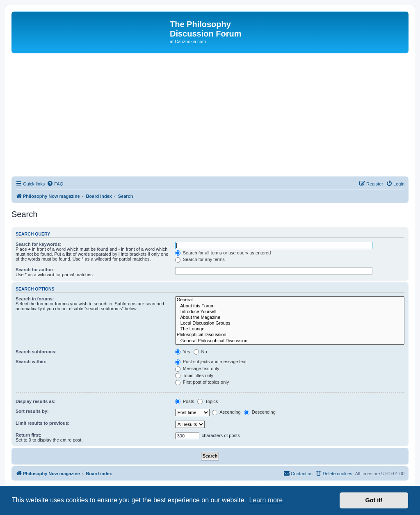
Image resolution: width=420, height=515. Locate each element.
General (290, 300)
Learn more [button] (266, 500)
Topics (207, 401)
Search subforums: (36, 351)
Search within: (31, 361)
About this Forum (290, 306)
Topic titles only (194, 375)
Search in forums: (35, 298)
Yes (182, 351)
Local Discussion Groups (290, 323)
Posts (184, 401)
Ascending (226, 412)
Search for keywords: (39, 244)
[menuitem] (55, 184)
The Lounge (290, 329)
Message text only (197, 368)
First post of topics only (202, 382)
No (200, 351)
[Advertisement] (210, 114)
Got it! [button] (374, 500)
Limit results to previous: (42, 423)
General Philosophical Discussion (290, 341)
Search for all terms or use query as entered (223, 252)
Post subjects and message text (211, 361)
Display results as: (35, 401)
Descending (260, 412)
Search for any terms (200, 259)
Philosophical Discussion (290, 335)
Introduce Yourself (290, 312)
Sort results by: (32, 411)
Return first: (28, 435)
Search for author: (35, 269)
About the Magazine (290, 317)
